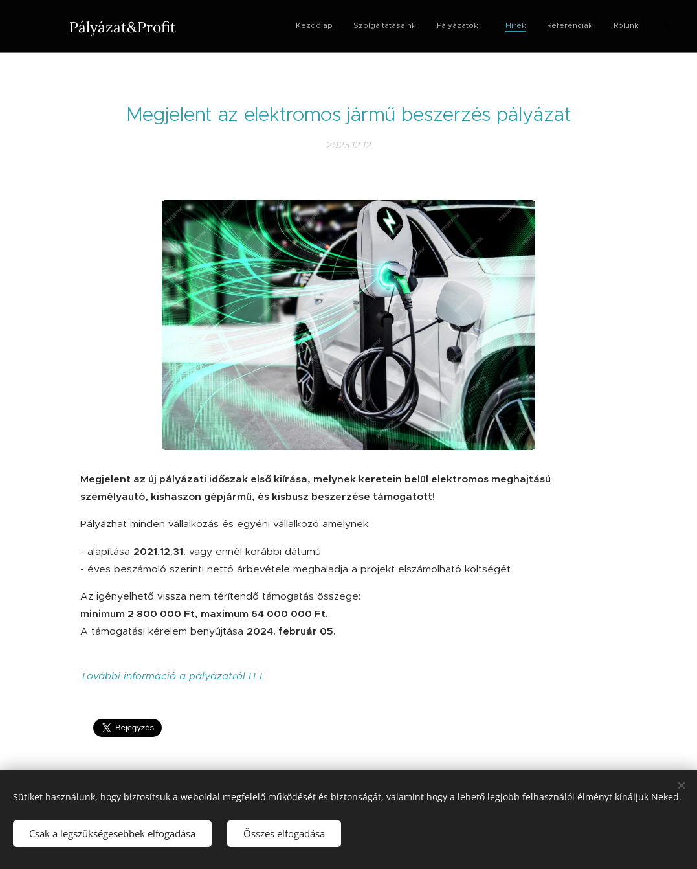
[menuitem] (506, 26)
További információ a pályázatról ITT (172, 676)
